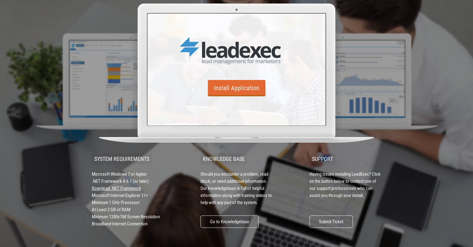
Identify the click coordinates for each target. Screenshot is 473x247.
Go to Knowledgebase (229, 221)
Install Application (236, 88)
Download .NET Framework (116, 188)
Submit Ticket (331, 221)
